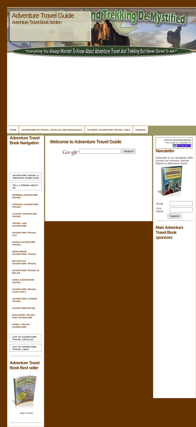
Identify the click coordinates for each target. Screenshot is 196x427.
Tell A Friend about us (25, 186)
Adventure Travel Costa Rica (24, 290)
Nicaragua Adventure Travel (24, 262)
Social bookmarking (177, 140)
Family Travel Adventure (21, 325)
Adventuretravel (24, 308)
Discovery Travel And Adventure (23, 316)
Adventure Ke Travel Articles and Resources (51, 130)
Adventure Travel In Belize (25, 271)
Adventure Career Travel (24, 300)
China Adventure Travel (23, 281)
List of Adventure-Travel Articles (24, 338)
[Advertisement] (101, 92)
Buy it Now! (26, 413)
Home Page (25, 176)
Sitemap (140, 130)
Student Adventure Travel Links (108, 130)
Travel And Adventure (19, 224)
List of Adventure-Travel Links (24, 348)
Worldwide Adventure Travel (24, 252)
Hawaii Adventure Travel (23, 243)
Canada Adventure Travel (24, 215)
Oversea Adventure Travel (25, 205)
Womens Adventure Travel (25, 196)
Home (12, 130)
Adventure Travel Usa (24, 233)
